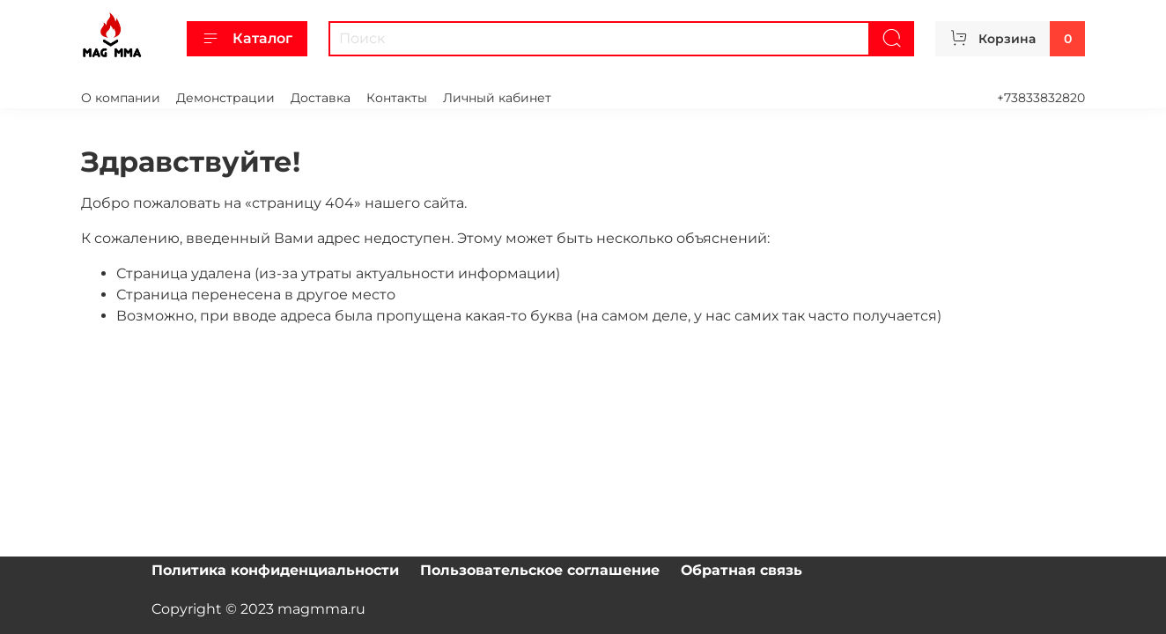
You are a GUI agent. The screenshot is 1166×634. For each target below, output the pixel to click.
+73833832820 (1041, 98)
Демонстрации (225, 98)
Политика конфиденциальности (275, 570)
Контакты (396, 98)
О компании (120, 98)
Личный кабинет (497, 98)
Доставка (321, 98)
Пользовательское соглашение (540, 570)
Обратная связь (741, 570)
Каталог (247, 39)
